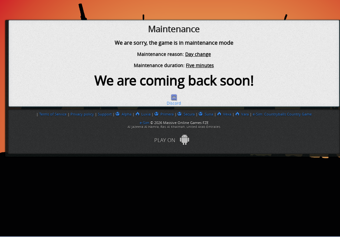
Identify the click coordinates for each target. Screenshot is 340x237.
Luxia (143, 114)
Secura (186, 114)
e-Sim (145, 122)
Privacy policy (82, 114)
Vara (242, 114)
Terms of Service (53, 114)
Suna (206, 114)
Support (105, 114)
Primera (164, 114)
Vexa (224, 114)
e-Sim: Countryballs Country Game (282, 114)
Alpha (123, 114)
